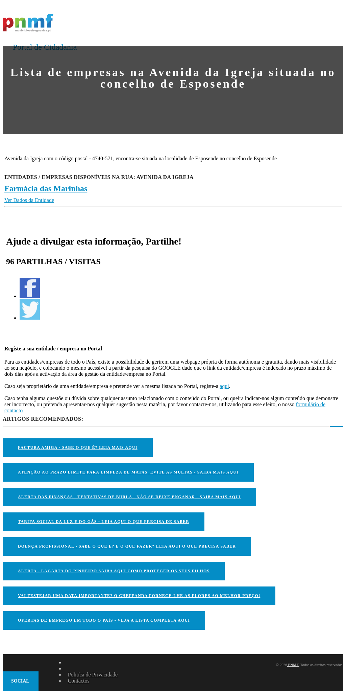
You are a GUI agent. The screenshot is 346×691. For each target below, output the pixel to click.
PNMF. (293, 665)
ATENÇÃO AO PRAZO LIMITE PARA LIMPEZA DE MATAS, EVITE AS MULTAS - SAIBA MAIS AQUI (128, 472)
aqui (224, 386)
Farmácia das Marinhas (45, 188)
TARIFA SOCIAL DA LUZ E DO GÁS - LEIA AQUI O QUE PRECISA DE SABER (103, 521)
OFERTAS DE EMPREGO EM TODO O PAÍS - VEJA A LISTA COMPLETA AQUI (104, 620)
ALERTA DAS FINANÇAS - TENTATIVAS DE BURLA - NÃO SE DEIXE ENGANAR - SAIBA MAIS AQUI (129, 496)
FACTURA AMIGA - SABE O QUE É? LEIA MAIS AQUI (78, 447)
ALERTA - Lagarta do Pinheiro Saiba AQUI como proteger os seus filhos (113, 571)
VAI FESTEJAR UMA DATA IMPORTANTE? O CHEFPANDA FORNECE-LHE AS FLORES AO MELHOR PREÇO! (139, 595)
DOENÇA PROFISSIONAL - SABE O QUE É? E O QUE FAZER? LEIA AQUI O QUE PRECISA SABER (127, 546)
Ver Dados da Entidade (29, 200)
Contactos (79, 681)
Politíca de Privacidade (93, 674)
